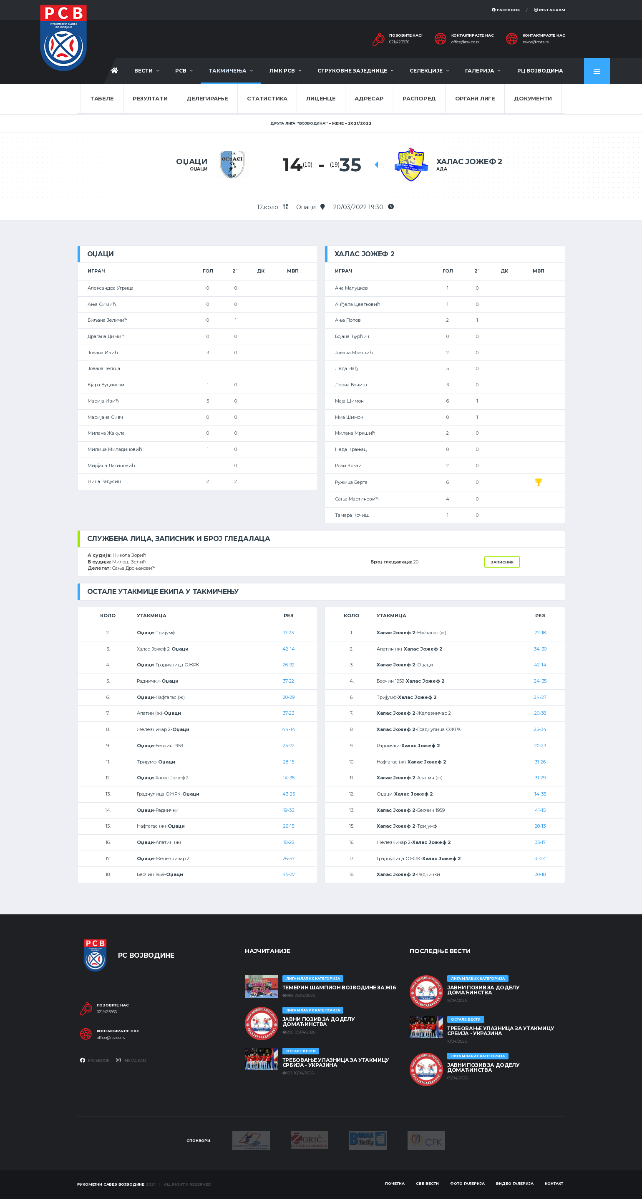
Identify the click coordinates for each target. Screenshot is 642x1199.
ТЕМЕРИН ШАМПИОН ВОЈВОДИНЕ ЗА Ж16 (338, 987)
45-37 (288, 874)
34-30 (540, 649)
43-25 (288, 794)
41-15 (540, 810)
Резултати (150, 98)
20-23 (540, 745)
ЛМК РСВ (282, 71)
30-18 (540, 874)
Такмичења (228, 71)
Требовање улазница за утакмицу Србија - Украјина (335, 1062)
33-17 (540, 842)
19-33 (288, 810)
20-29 (289, 697)
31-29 (540, 778)
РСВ (180, 71)
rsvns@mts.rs (536, 42)
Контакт (554, 1183)
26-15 (288, 826)
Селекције (426, 71)
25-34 (540, 729)
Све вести (427, 1183)
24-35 (540, 681)
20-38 (540, 713)
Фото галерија (467, 1183)
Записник (502, 562)
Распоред (419, 98)
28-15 (288, 762)
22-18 (540, 633)
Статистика (267, 98)
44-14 (288, 729)
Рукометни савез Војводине (111, 1184)
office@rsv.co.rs (465, 42)
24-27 (540, 697)
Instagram (549, 10)
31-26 (540, 762)
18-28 (288, 842)
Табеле (101, 98)
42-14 (288, 649)
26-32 (289, 665)
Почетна (395, 1183)
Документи (533, 98)
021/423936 (399, 42)
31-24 (540, 858)
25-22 (289, 745)
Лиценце (320, 98)
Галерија (479, 71)
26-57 (289, 858)
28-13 (540, 826)
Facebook (506, 10)
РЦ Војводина (540, 71)
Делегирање (207, 98)
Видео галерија (515, 1183)
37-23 (288, 713)
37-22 (288, 681)
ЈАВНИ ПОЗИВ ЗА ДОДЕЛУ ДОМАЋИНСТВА (318, 1021)
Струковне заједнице (352, 71)
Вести (143, 71)
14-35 (289, 778)
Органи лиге (475, 98)
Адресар (369, 98)
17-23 (288, 633)
